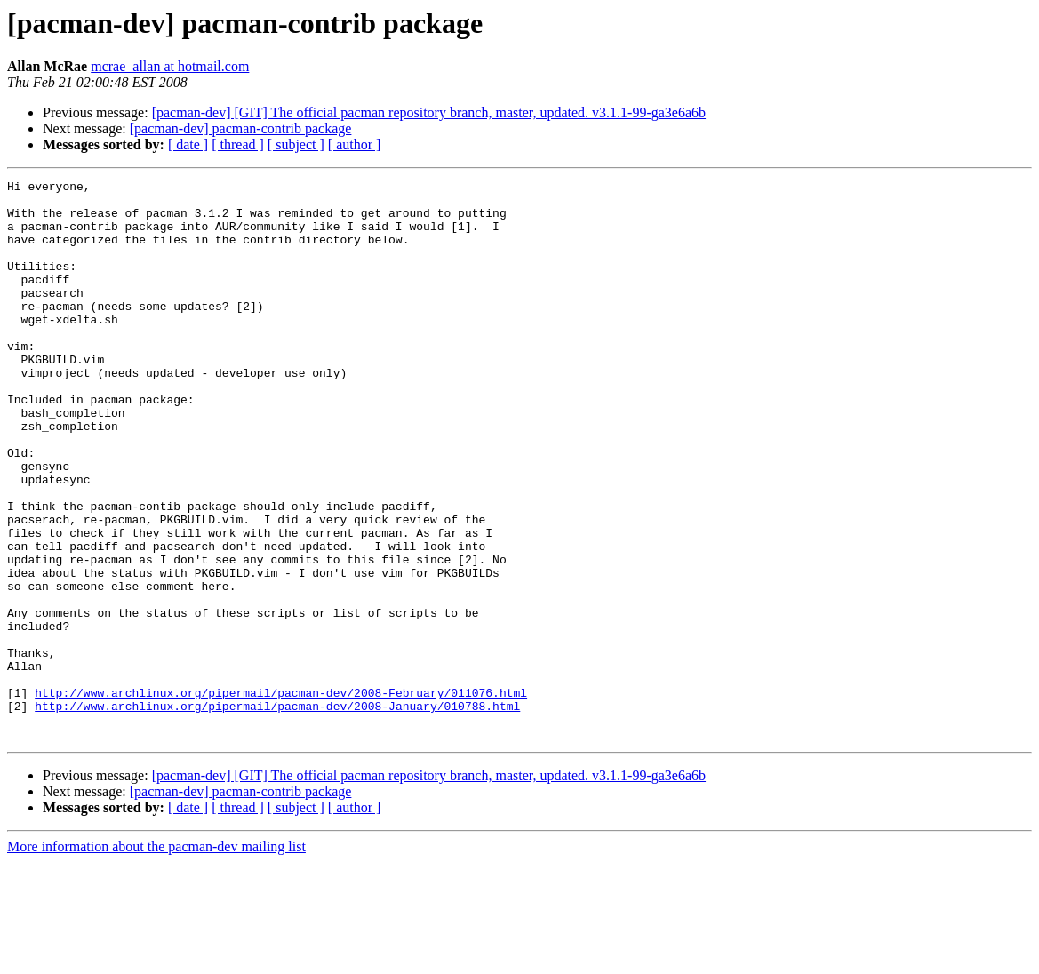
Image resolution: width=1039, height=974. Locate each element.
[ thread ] (238, 144)
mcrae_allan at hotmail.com (170, 66)
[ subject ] (296, 144)
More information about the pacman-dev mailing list (156, 958)
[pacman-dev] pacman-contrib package (241, 128)
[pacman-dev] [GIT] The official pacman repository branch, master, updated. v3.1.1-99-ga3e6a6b (429, 112)
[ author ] (354, 144)
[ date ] (188, 144)
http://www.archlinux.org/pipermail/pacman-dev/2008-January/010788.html (277, 812)
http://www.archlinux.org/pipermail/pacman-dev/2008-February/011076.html (281, 796)
